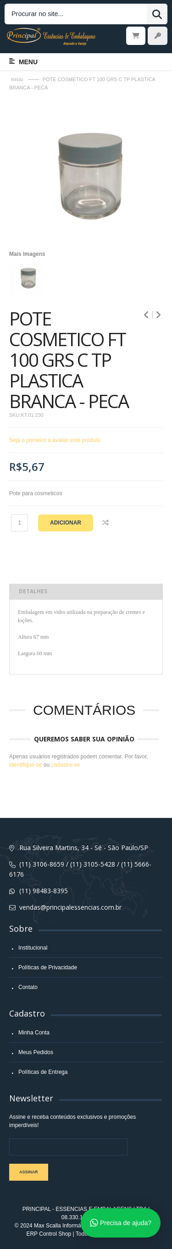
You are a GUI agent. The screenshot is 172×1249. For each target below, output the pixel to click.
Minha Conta (34, 1032)
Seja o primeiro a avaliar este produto (54, 440)
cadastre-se (65, 765)
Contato (28, 987)
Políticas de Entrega (42, 1072)
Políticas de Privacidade (47, 967)
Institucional (32, 948)
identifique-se (25, 765)
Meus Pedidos (35, 1052)
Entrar (157, 36)
